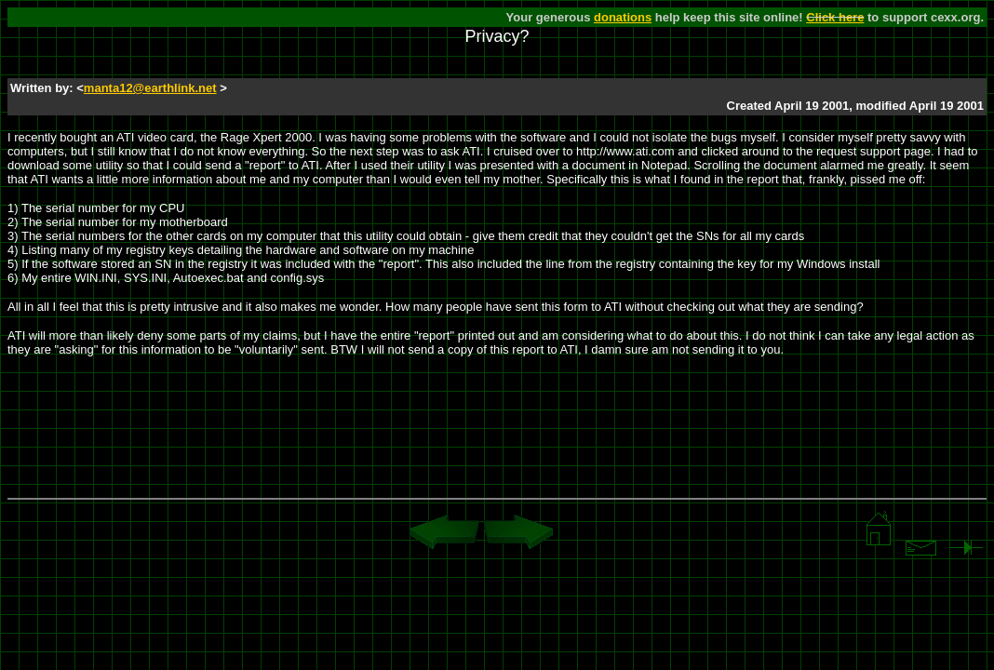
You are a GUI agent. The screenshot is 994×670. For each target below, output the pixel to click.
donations (622, 17)
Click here (835, 17)
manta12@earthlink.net (150, 88)
